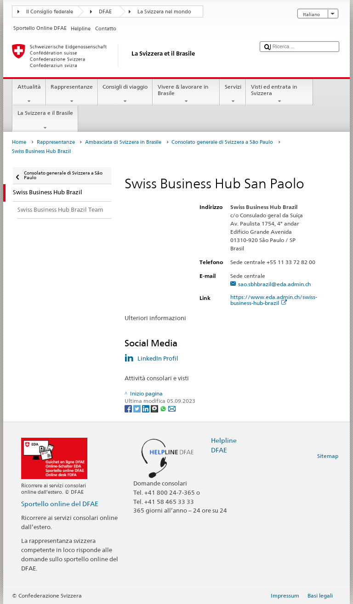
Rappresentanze (71, 94)
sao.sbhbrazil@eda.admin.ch (274, 284)
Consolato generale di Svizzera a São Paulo (222, 142)
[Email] (172, 408)
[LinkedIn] (146, 408)
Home (19, 142)
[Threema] (155, 408)
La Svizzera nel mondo (164, 12)
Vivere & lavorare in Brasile (186, 94)
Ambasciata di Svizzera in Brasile (123, 142)
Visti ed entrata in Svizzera (279, 94)
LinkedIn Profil (157, 358)
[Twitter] (137, 408)
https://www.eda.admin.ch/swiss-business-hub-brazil (273, 300)
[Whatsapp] (163, 408)
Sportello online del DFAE (59, 504)
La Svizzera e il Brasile (45, 120)
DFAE (105, 12)
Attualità (29, 94)
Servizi (232, 94)
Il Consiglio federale (49, 12)
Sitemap (327, 455)
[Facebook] (129, 408)
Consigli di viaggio (125, 94)
